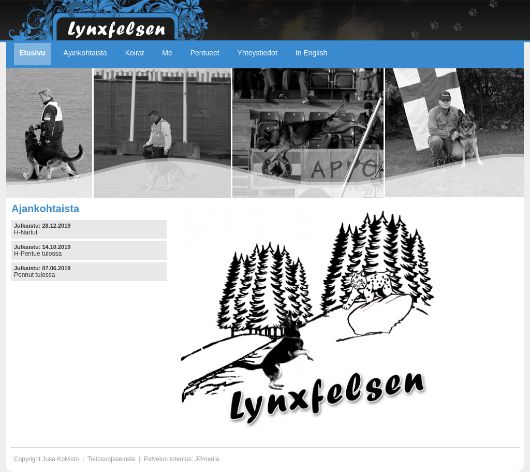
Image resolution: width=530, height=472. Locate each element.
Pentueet (204, 53)
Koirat (134, 53)
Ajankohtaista (85, 53)
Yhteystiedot (257, 53)
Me (167, 53)
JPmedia (207, 459)
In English (311, 53)
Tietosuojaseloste (111, 459)
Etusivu (32, 53)
